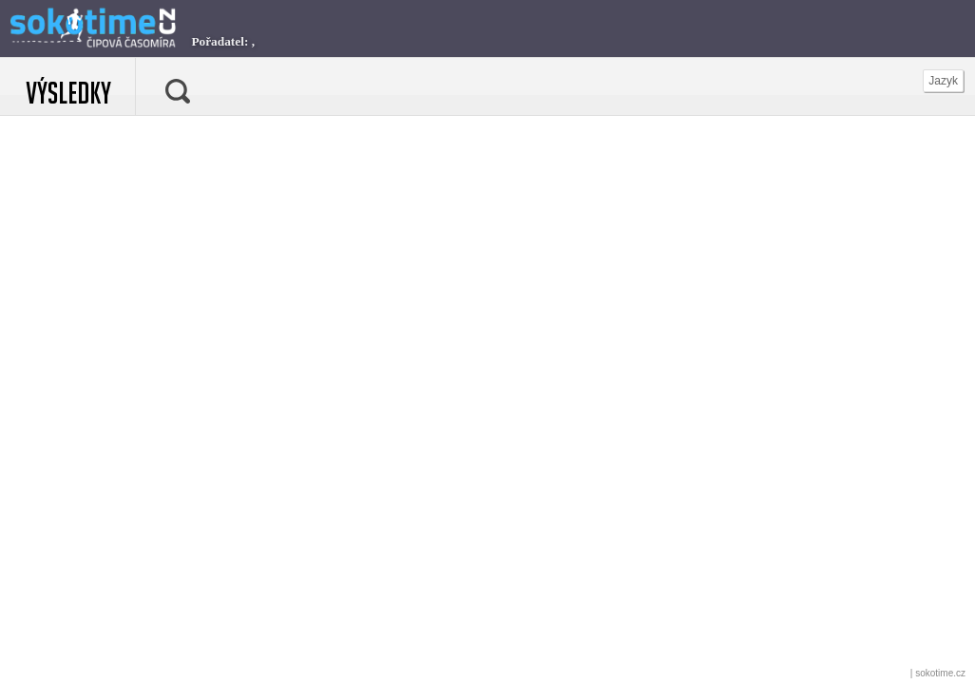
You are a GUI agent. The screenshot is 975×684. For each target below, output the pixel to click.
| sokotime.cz (937, 673)
